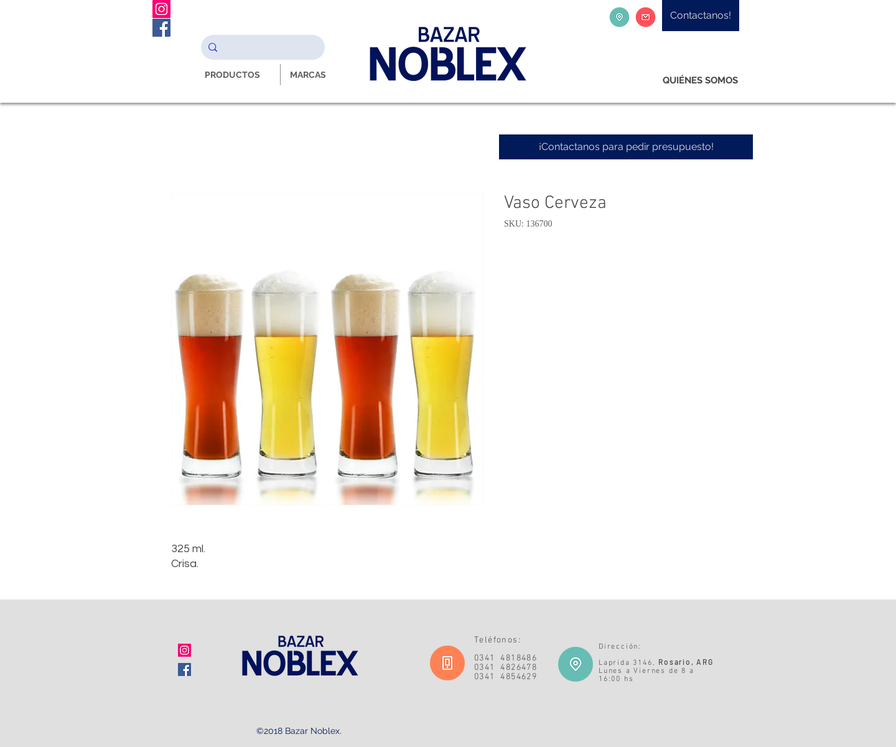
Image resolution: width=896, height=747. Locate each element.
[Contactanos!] (700, 15)
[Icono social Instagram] (184, 650)
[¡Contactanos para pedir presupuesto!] (626, 146)
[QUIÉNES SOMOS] (700, 81)
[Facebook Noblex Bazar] (161, 28)
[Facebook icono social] (184, 669)
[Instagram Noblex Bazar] (161, 9)
